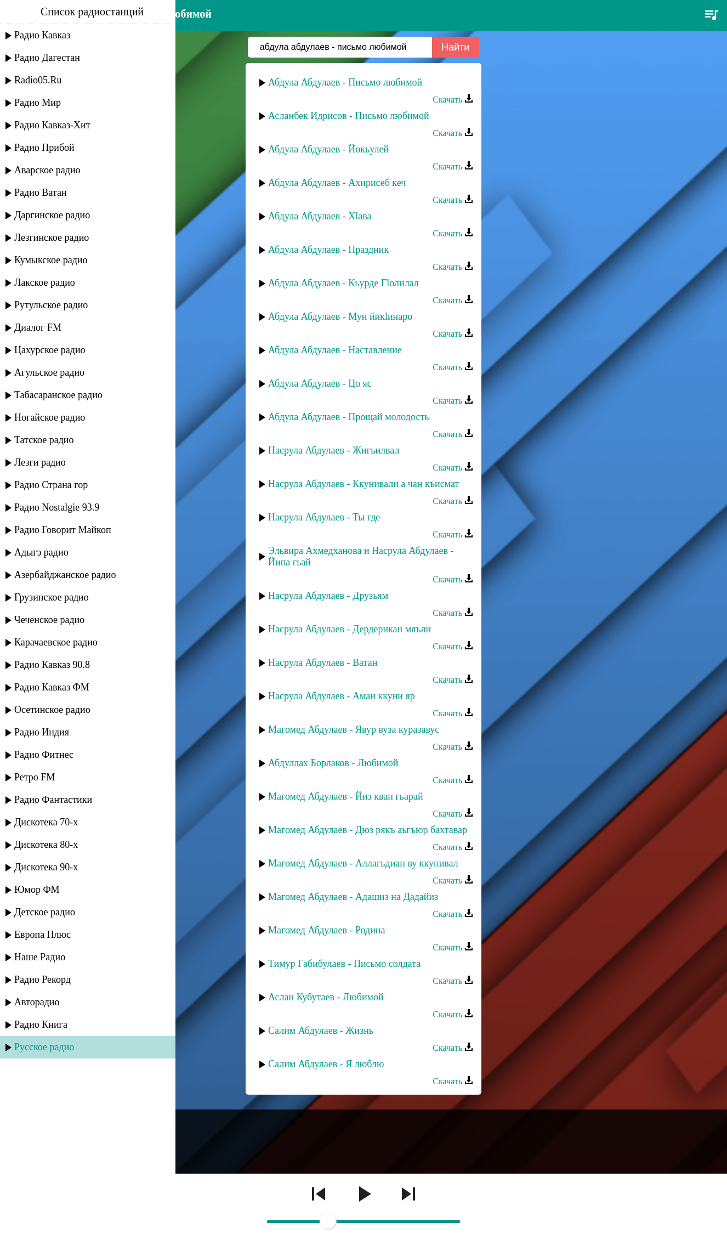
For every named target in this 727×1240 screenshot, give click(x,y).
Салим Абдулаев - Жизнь (320, 1030)
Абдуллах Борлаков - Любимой (333, 762)
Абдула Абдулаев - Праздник (328, 249)
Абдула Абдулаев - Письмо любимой (345, 82)
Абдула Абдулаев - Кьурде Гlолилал (343, 283)
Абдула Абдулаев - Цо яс (320, 383)
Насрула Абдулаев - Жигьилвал (333, 450)
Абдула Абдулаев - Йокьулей (328, 149)
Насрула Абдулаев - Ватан (322, 662)
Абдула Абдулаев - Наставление (335, 349)
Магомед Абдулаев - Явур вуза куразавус (353, 729)
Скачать (453, 99)
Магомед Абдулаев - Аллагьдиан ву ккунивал (363, 863)
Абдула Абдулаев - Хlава (320, 216)
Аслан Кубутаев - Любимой (326, 997)
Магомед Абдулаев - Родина (326, 930)
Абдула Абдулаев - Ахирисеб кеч (337, 182)
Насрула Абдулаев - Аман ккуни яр (341, 695)
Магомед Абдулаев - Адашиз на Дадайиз (353, 896)
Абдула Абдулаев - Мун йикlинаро (340, 316)
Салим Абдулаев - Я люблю (326, 1063)
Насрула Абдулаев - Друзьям (328, 595)
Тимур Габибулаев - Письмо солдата (344, 963)
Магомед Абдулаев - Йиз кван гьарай (345, 796)
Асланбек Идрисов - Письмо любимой (348, 115)
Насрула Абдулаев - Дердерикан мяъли (349, 629)
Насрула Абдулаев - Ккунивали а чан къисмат (363, 483)
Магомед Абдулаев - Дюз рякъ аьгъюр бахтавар (367, 829)
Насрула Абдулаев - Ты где (324, 517)
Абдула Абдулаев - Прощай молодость (348, 416)
